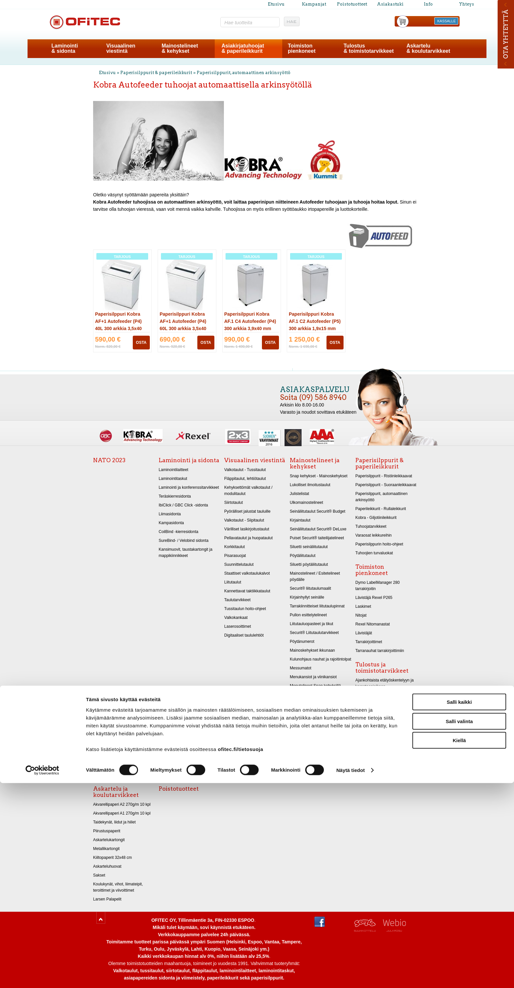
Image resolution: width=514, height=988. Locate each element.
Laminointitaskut (173, 478)
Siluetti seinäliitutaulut (309, 546)
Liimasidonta (170, 514)
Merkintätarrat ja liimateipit (378, 713)
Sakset (99, 875)
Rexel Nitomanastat (372, 624)
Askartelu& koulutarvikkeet (428, 48)
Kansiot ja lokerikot (371, 739)
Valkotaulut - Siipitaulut (244, 520)
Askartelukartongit (109, 840)
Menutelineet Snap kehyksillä (315, 685)
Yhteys (466, 4)
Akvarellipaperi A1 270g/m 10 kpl (121, 813)
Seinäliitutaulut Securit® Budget (317, 511)
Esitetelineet (300, 721)
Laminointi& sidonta (64, 48)
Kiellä (459, 945)
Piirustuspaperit (106, 831)
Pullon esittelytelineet (308, 615)
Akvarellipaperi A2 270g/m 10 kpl (121, 804)
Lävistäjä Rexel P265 (373, 597)
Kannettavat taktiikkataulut (247, 591)
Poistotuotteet (352, 4)
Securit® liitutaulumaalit (310, 588)
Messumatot (300, 668)
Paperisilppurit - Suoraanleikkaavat (385, 485)
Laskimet (363, 606)
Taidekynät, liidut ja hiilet (114, 822)
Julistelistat (299, 493)
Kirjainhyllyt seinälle (307, 597)
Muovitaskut (365, 748)
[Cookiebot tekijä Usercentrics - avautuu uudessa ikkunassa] (42, 975)
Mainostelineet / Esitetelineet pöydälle (315, 576)
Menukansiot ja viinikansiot (313, 677)
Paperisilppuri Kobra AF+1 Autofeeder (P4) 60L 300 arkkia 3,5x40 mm (183, 328)
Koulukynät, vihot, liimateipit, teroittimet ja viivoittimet (118, 887)
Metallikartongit (106, 848)
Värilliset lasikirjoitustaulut (246, 529)
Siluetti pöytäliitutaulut (309, 564)
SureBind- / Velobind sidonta (183, 540)
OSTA (141, 342)
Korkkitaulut (234, 546)
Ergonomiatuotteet (371, 722)
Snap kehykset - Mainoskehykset (318, 476)
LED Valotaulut (303, 703)
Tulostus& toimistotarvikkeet (369, 48)
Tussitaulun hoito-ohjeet (245, 608)
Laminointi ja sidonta (189, 460)
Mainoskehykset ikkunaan (312, 650)
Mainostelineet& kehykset (180, 48)
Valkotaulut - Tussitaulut (245, 469)
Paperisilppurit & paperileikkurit (156, 72)
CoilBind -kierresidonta (178, 531)
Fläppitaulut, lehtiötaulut (245, 478)
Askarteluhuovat (107, 866)
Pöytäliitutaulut (302, 555)
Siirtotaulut (233, 502)
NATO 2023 (109, 460)
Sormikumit (365, 757)
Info (428, 4)
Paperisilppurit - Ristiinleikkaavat (383, 476)
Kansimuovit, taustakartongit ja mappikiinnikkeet (185, 552)
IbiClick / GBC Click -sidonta (183, 505)
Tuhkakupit (299, 756)
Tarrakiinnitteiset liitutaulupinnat (317, 606)
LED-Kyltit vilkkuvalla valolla (314, 712)
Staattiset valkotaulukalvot (247, 573)
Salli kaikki (459, 907)
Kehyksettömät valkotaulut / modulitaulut (248, 490)
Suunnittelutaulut (239, 564)
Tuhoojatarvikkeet (370, 526)
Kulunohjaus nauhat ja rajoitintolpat (320, 659)
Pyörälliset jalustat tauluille (247, 511)
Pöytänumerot (302, 641)
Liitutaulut (232, 582)
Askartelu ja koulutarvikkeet (116, 791)
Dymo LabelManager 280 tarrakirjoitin (377, 585)
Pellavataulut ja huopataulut (248, 538)
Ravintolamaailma (305, 739)
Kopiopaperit (366, 695)
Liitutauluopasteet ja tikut (311, 624)
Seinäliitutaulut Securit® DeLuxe (318, 529)
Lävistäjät (363, 633)
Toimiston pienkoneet (371, 569)
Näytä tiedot (350, 975)
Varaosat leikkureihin (373, 535)
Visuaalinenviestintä (120, 48)
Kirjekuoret (364, 704)
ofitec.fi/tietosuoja (240, 954)
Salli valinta (459, 926)
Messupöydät (301, 747)
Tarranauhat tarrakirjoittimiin (379, 650)
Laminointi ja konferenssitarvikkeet (189, 487)
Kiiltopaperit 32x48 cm (112, 857)
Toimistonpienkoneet (301, 48)
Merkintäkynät (367, 775)
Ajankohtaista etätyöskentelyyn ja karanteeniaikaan (384, 683)
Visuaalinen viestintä (254, 460)
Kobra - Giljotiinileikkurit (376, 517)
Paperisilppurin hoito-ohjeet (379, 544)
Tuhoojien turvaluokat (374, 553)
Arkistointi (363, 766)
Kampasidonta (171, 523)
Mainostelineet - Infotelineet (314, 730)
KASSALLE (446, 21)
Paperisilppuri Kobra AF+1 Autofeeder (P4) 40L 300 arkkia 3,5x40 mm (118, 328)
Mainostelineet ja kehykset (315, 463)
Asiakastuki (390, 4)
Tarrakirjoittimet (368, 642)
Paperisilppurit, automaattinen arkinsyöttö (243, 72)
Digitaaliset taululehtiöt (244, 635)
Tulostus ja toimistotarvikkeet (381, 667)
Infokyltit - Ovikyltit (306, 694)
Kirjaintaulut (300, 520)
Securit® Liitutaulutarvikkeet (314, 632)
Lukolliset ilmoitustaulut (310, 485)
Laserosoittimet (237, 626)
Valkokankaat (235, 617)
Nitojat (360, 615)
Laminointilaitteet (173, 469)
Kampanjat (314, 4)
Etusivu (276, 4)
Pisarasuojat (235, 555)
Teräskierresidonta (175, 496)
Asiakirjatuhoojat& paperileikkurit (243, 48)
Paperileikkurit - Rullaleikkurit (380, 508)
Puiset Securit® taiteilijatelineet (317, 538)
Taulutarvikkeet (237, 600)
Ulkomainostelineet (306, 502)
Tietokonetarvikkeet (372, 730)
